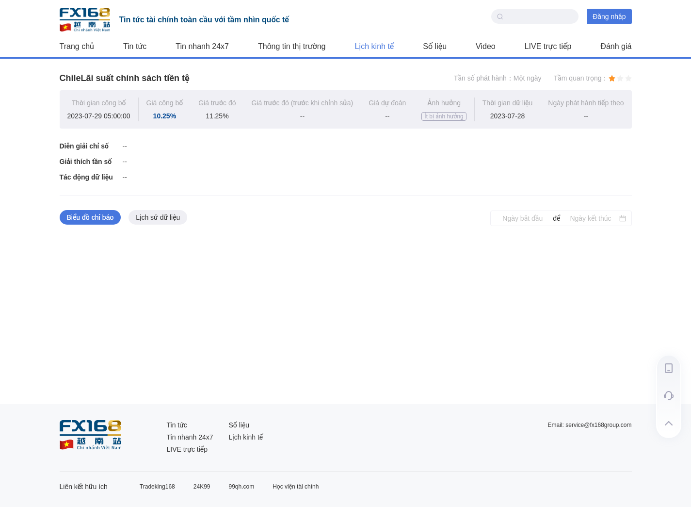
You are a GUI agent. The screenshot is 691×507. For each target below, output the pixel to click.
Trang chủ (77, 46)
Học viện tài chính (296, 486)
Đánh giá (615, 46)
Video (486, 46)
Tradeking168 (157, 486)
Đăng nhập (609, 16)
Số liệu (435, 46)
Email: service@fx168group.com (590, 425)
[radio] (612, 78)
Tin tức (134, 46)
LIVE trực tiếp (548, 46)
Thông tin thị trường (291, 46)
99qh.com (242, 486)
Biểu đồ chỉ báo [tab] (90, 217)
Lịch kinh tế (374, 46)
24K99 (201, 486)
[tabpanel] (346, 315)
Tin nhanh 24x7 (202, 46)
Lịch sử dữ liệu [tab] (158, 217)
